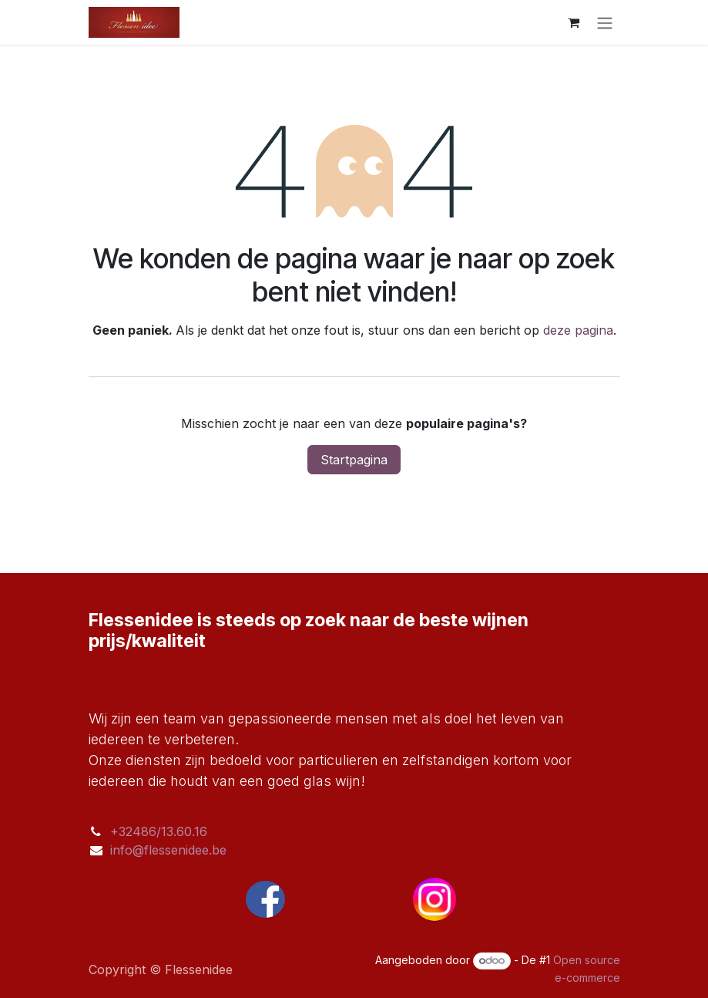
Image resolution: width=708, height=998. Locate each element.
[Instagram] (435, 899)
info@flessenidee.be (168, 850)
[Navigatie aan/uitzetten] (604, 22)
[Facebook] (265, 899)
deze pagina (578, 330)
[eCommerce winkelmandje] (574, 22)
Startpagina (354, 459)
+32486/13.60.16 (158, 831)
